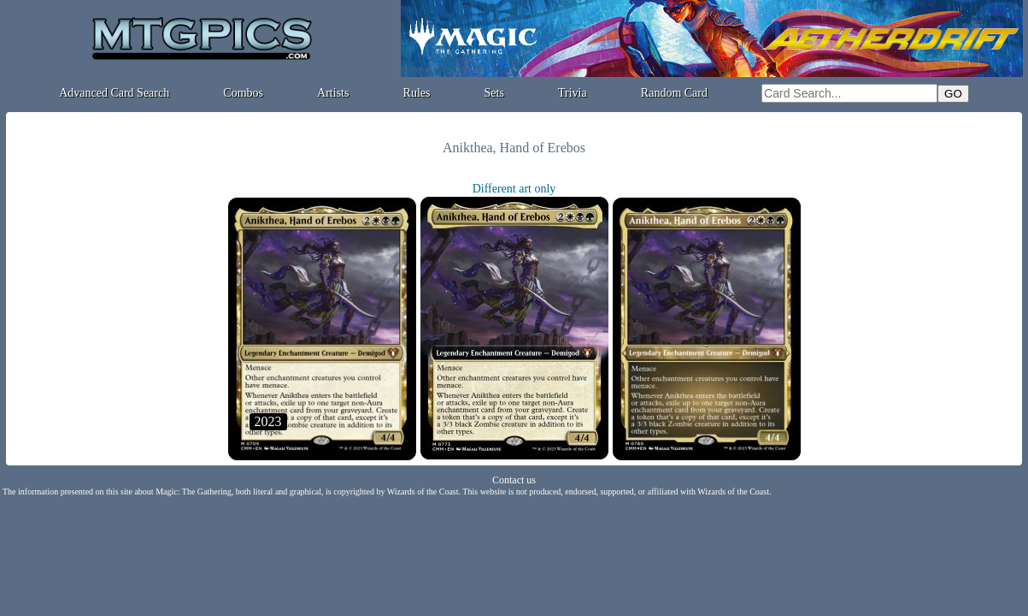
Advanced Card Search (114, 92)
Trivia (572, 92)
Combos (243, 92)
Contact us (514, 480)
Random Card (674, 92)
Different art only (514, 188)
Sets (494, 92)
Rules (417, 92)
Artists (333, 92)
